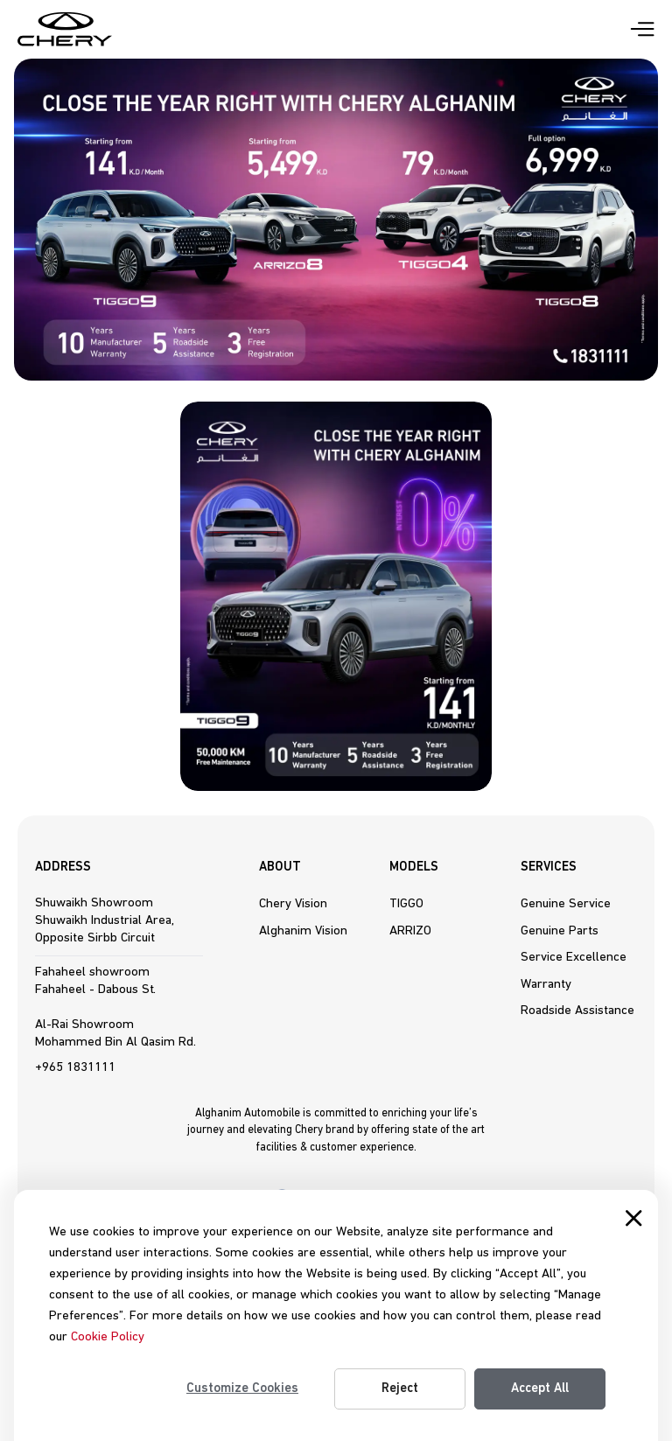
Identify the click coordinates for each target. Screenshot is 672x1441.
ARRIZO (410, 931)
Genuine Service (566, 904)
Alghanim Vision (303, 931)
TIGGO (406, 904)
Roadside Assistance (577, 1010)
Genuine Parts (559, 931)
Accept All (540, 1388)
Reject (400, 1388)
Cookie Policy (107, 1337)
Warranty (546, 984)
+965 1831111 (75, 1067)
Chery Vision (293, 904)
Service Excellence (573, 957)
